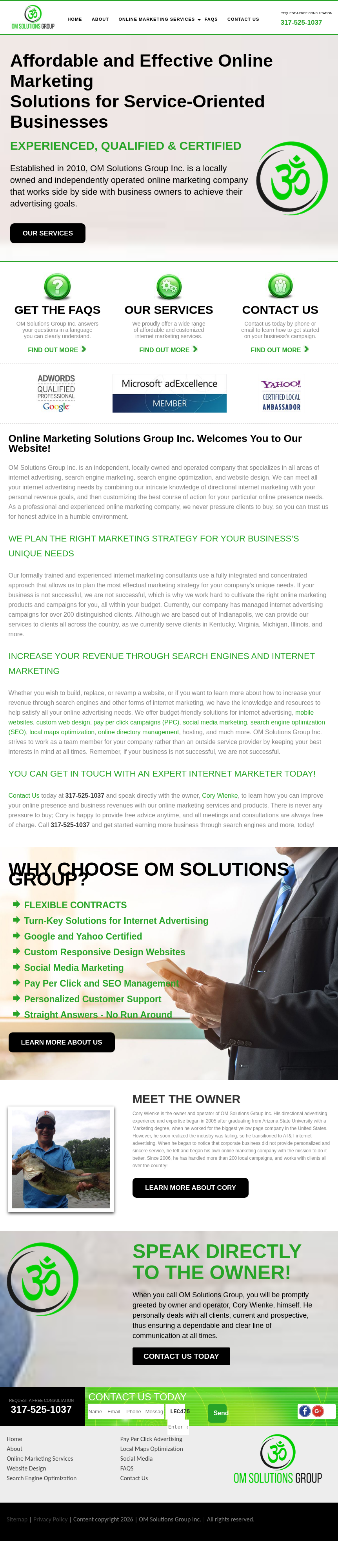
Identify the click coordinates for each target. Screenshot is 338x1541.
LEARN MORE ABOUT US (61, 1042)
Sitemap (17, 1519)
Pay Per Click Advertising (151, 1439)
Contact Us (24, 795)
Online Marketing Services (40, 1458)
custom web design (63, 722)
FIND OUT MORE (57, 350)
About (14, 1448)
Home (14, 1439)
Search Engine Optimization (41, 1478)
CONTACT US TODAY (181, 1356)
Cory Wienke (220, 795)
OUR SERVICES (48, 233)
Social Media (136, 1458)
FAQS (127, 1468)
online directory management (138, 732)
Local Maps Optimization (151, 1448)
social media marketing (215, 722)
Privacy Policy (50, 1519)
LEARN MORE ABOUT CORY (190, 1188)
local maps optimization (61, 732)
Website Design (26, 1468)
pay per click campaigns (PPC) (137, 722)
